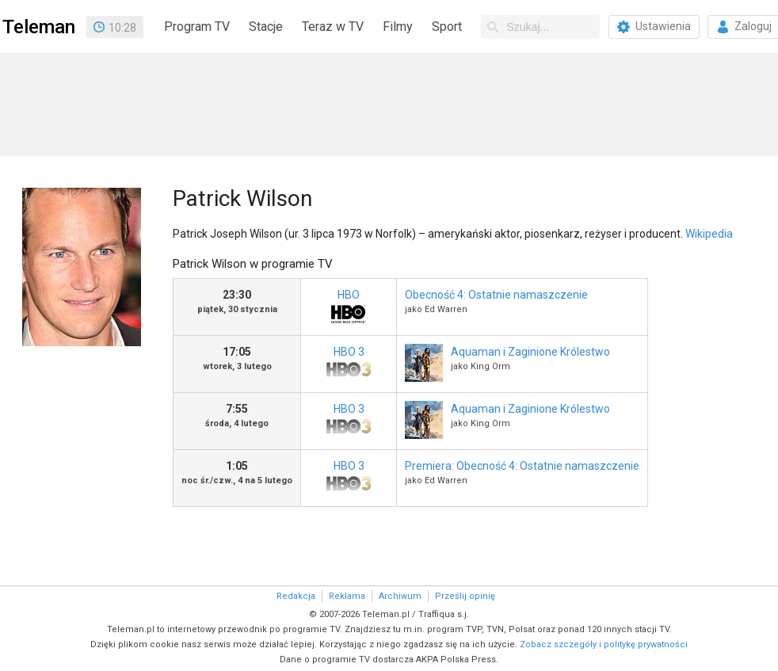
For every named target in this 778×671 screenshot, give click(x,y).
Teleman (38, 27)
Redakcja (295, 596)
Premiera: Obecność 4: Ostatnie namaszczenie (522, 465)
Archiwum (400, 596)
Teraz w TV (333, 26)
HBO (348, 307)
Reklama (347, 596)
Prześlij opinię (465, 596)
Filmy (398, 26)
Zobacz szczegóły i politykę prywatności (604, 644)
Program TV (197, 26)
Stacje (266, 26)
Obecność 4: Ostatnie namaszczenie (496, 294)
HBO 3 (348, 364)
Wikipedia (709, 233)
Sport (447, 26)
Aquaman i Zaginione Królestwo (530, 351)
